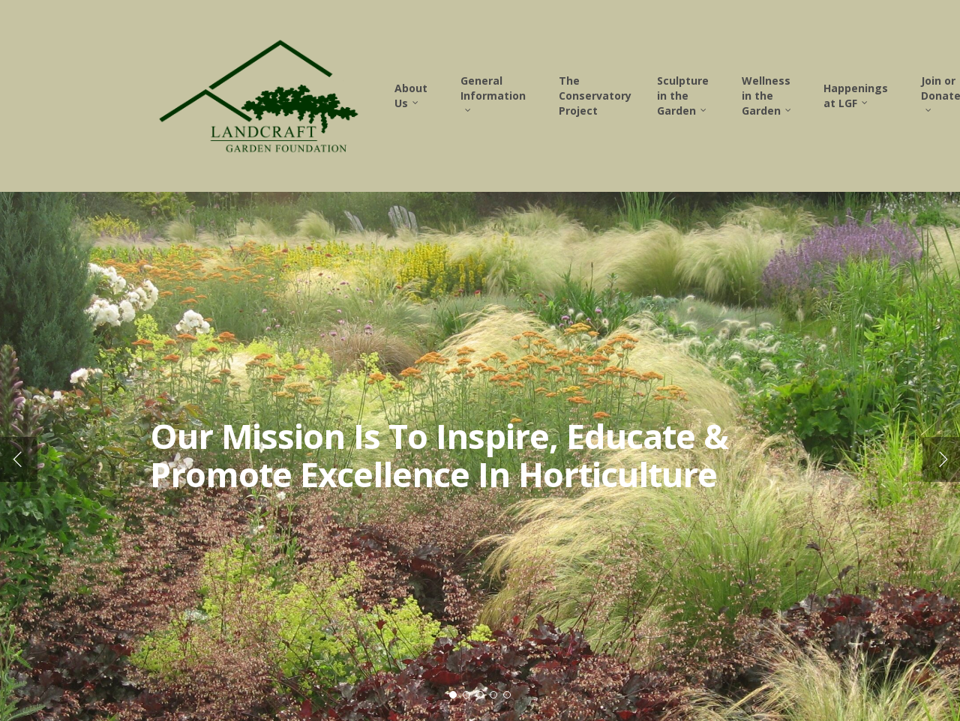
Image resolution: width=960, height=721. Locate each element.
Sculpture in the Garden (683, 95)
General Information (493, 92)
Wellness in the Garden (767, 95)
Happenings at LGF (856, 95)
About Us (411, 95)
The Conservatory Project (595, 95)
